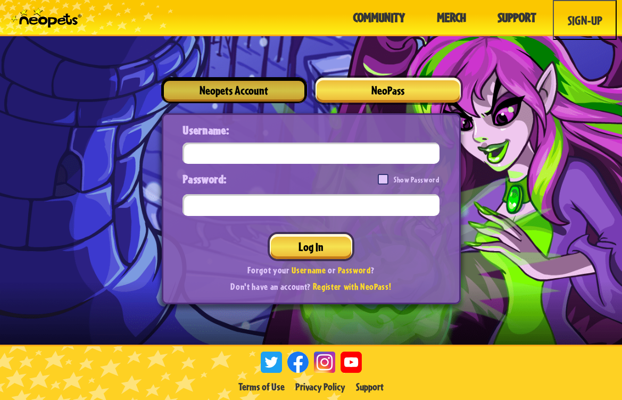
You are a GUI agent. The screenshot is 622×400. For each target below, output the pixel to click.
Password (354, 270)
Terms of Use (261, 386)
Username (309, 270)
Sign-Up (585, 20)
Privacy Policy (320, 386)
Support (370, 386)
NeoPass (387, 90)
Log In (311, 246)
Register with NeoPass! (352, 286)
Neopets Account (234, 90)
